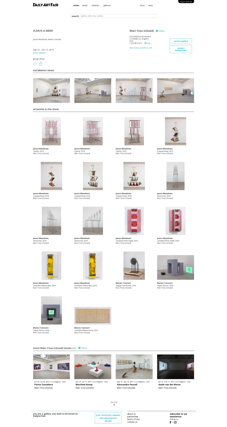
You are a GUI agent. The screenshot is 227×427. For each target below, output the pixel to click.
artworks (95, 5)
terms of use (133, 419)
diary (150, 5)
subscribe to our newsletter (178, 415)
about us (131, 413)
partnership (132, 416)
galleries (107, 5)
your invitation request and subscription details (108, 418)
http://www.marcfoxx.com (141, 48)
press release (39, 52)
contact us (132, 421)
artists (84, 5)
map (148, 43)
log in (186, 1)
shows (76, 5)
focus (142, 5)
